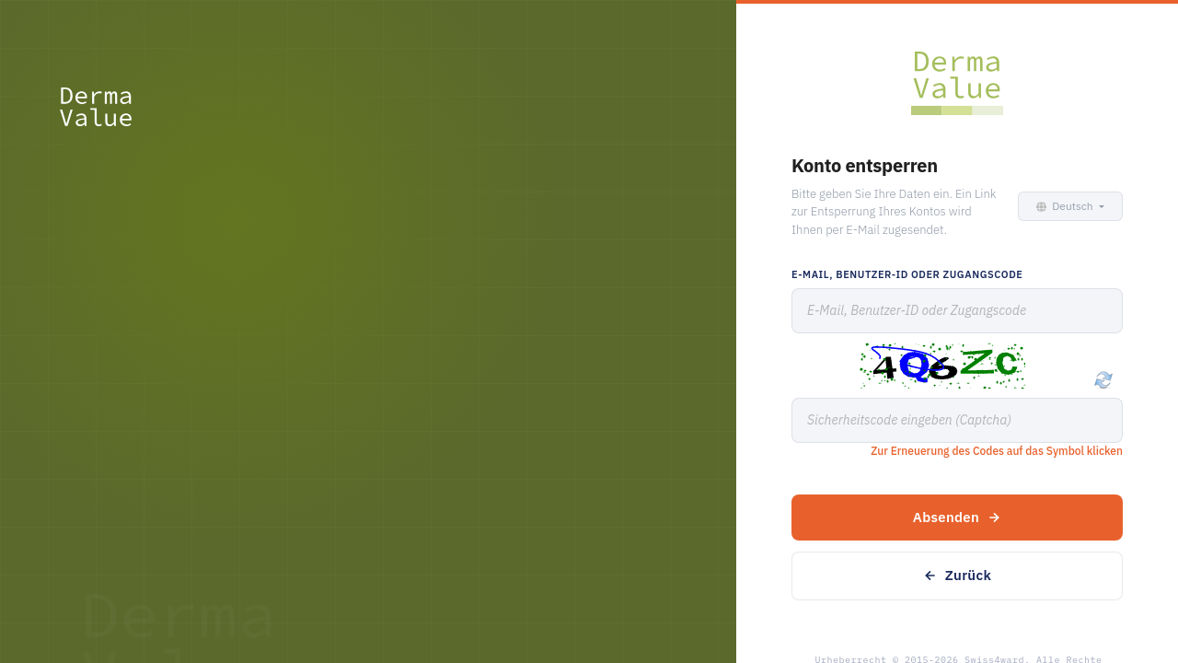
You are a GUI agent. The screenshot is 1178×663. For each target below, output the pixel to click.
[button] (1067, 206)
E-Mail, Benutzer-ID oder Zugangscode (906, 274)
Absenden (957, 517)
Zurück (957, 575)
